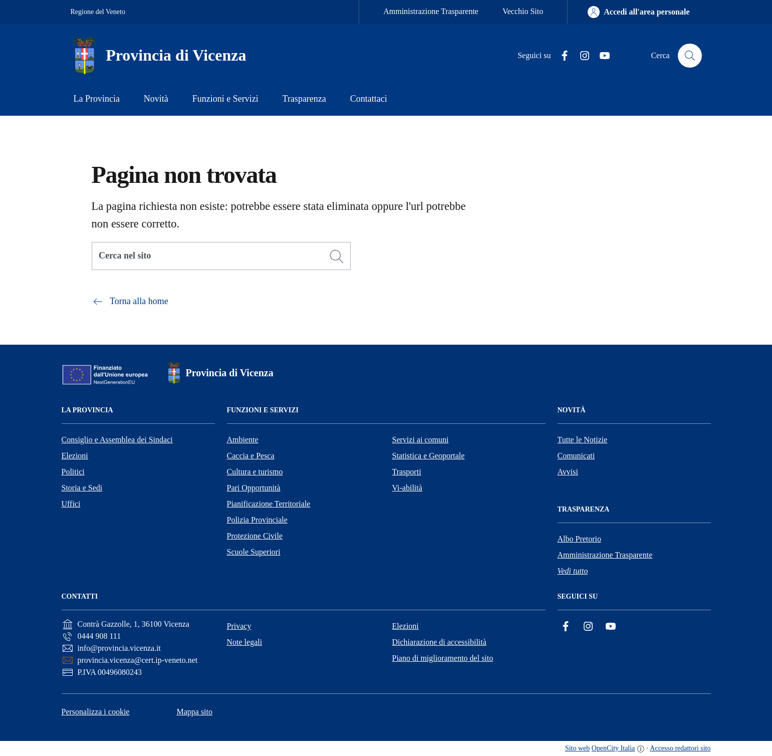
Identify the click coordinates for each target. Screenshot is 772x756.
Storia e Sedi (82, 487)
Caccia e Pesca (251, 455)
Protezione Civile (255, 536)
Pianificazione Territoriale (269, 503)
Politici (73, 471)
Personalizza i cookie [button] (96, 711)
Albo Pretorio (580, 539)
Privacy (239, 626)
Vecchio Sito (522, 11)
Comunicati (576, 455)
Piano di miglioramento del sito (442, 658)
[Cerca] (337, 256)
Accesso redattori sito (680, 748)
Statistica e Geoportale (428, 455)
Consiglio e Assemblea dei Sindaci (117, 439)
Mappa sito (194, 711)
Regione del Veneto (98, 12)
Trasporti (406, 471)
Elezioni (75, 455)
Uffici (71, 503)
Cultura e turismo (255, 471)
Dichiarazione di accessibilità (439, 642)
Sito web (577, 748)
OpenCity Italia (613, 748)
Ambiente (243, 439)
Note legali (245, 642)
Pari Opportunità (254, 487)
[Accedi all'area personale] (638, 12)
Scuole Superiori (254, 552)
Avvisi (568, 471)
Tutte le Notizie (583, 439)
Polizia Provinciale (257, 520)
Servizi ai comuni (420, 439)
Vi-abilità (407, 487)
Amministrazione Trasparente (430, 11)
